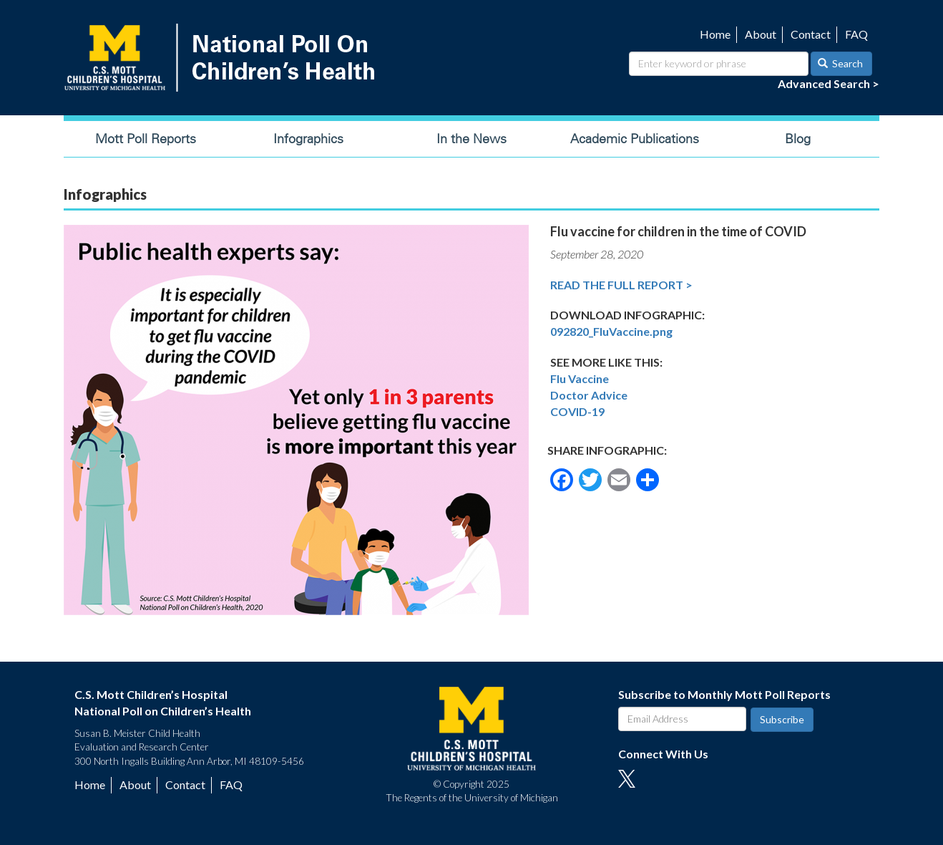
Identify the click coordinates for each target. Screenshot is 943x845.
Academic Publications (634, 139)
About (760, 34)
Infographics (308, 139)
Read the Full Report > (621, 284)
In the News (471, 139)
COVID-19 (577, 411)
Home (715, 34)
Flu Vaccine (579, 378)
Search (841, 63)
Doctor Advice (588, 395)
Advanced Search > (828, 83)
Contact (811, 34)
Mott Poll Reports (145, 139)
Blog (798, 139)
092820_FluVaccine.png (611, 331)
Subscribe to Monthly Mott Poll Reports (724, 694)
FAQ (856, 34)
